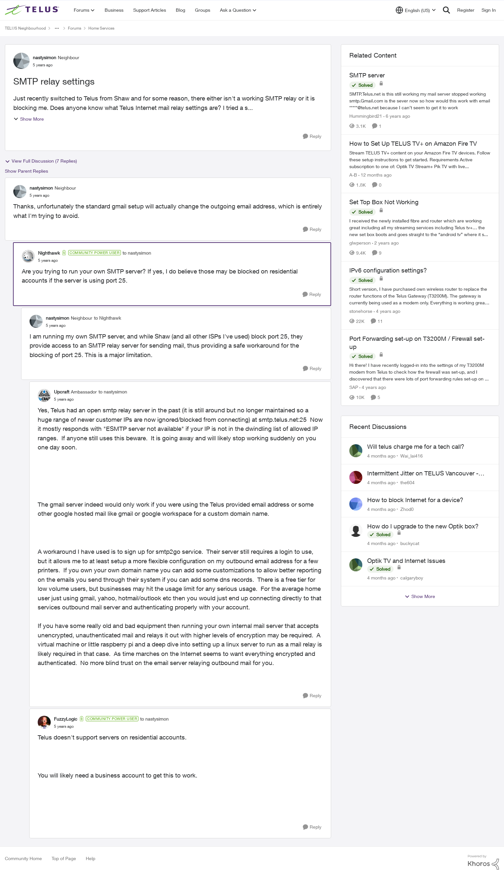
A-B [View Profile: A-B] (353, 174)
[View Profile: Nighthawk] (28, 256)
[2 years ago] (385, 242)
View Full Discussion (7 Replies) (41, 161)
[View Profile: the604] (355, 477)
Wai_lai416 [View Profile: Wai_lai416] (411, 456)
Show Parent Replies (26, 171)
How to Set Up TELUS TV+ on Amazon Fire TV (413, 143)
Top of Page (64, 858)
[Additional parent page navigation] (57, 28)
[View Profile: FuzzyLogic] (44, 722)
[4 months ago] (381, 455)
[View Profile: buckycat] (355, 530)
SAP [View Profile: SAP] (353, 387)
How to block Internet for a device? (415, 499)
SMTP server (367, 75)
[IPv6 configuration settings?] (420, 296)
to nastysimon (137, 253)
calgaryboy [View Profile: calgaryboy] (411, 577)
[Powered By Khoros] (483, 862)
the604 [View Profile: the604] (407, 482)
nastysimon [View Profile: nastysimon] (44, 57)
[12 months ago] (375, 174)
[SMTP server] (420, 100)
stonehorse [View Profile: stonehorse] (360, 311)
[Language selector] (416, 10)
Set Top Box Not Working (384, 202)
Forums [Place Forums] (74, 28)
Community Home (23, 858)
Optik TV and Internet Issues (406, 560)
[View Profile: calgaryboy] (355, 564)
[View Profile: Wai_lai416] (355, 450)
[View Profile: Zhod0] (355, 504)
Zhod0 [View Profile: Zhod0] (407, 509)
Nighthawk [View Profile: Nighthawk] (49, 253)
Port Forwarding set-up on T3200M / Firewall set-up (417, 342)
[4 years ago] (387, 311)
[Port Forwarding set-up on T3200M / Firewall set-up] (420, 372)
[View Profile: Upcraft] (44, 395)
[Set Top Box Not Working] (420, 227)
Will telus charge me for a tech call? (415, 446)
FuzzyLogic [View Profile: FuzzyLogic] (65, 719)
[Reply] (312, 136)
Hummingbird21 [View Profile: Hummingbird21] (365, 116)
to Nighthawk (107, 318)
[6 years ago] (396, 116)
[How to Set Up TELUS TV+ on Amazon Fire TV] (420, 159)
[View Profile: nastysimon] (21, 61)
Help (90, 858)
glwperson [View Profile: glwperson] (360, 243)
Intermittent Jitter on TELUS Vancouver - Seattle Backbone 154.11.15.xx (422, 473)
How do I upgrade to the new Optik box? (423, 526)
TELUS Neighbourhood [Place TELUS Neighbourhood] (25, 28)
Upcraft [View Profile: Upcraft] (61, 391)
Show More (28, 119)
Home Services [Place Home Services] (101, 28)
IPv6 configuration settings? (388, 270)
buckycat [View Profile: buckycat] (409, 543)
